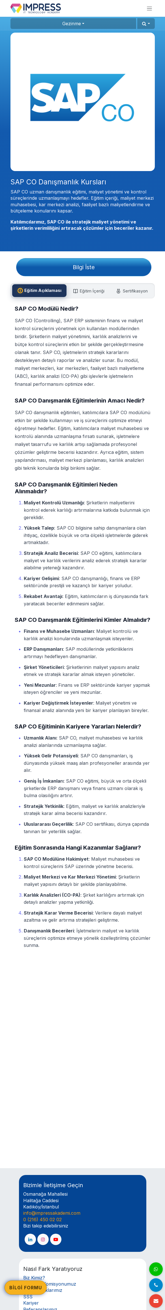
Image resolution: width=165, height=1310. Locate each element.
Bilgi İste (84, 267)
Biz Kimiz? (34, 1277)
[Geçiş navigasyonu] (149, 8)
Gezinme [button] (71, 23)
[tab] (39, 290)
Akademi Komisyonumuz (49, 1284)
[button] (146, 23)
